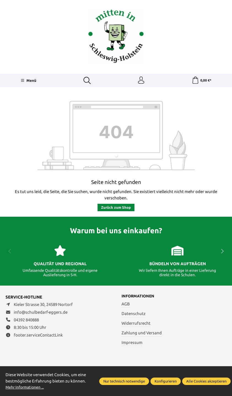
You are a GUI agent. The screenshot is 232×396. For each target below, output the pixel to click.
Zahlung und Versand (142, 334)
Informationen (139, 297)
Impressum (132, 343)
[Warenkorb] (201, 81)
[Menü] (28, 81)
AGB (126, 305)
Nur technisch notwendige (124, 381)
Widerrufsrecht (136, 324)
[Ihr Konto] (141, 81)
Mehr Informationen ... (27, 387)
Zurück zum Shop (116, 208)
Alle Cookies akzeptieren (206, 381)
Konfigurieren (166, 381)
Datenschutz (133, 315)
